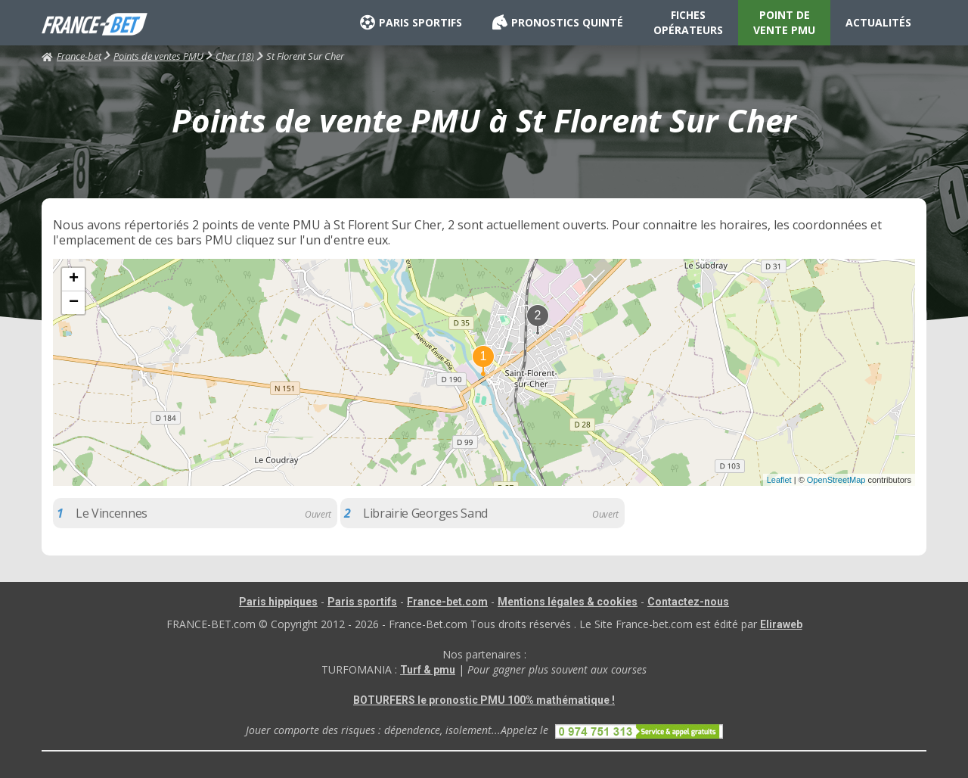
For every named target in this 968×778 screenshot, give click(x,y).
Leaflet (779, 479)
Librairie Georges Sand (425, 513)
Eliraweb (781, 624)
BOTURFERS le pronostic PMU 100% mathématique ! (484, 700)
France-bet (71, 56)
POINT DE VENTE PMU (784, 22)
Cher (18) (235, 56)
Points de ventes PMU (158, 56)
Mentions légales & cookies (568, 602)
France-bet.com (447, 602)
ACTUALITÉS (878, 22)
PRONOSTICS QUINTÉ (557, 22)
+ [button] (74, 279)
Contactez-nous (688, 602)
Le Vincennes (111, 513)
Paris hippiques (278, 602)
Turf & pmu (427, 670)
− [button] (74, 302)
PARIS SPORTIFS (411, 22)
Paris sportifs (362, 602)
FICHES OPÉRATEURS (688, 22)
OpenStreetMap (836, 479)
